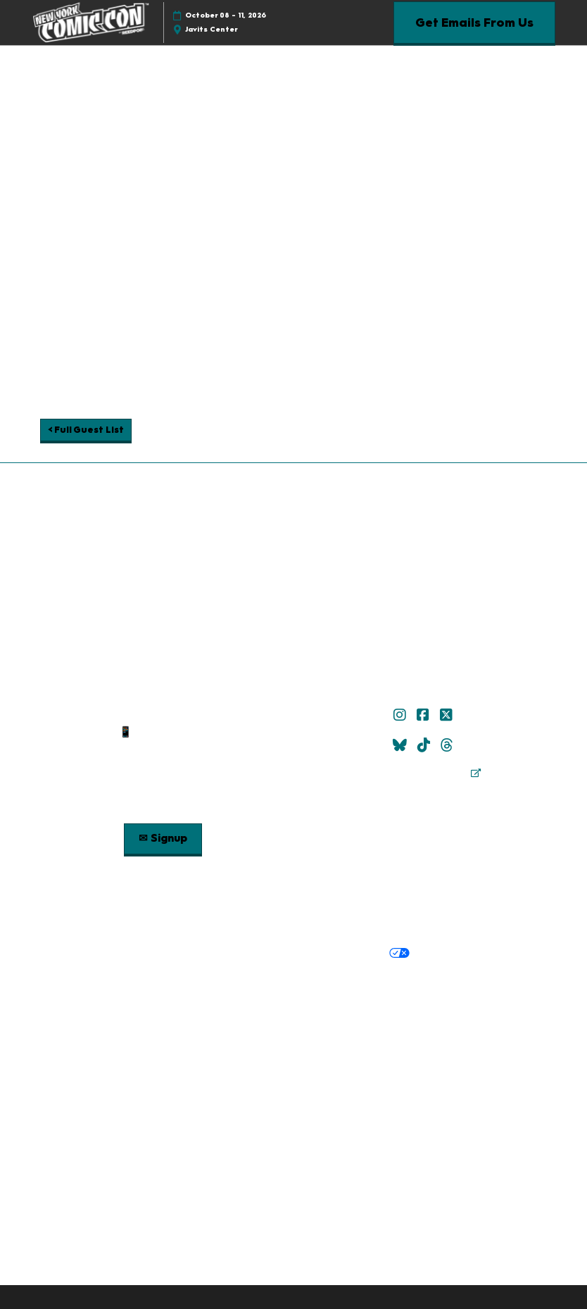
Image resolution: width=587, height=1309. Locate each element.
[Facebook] (425, 715)
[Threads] (449, 745)
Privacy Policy (170, 953)
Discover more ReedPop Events (296, 983)
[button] (474, 22)
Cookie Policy (244, 953)
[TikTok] (425, 745)
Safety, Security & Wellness (442, 924)
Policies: (99, 924)
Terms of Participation (316, 924)
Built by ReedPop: (166, 983)
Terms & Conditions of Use (190, 924)
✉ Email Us (163, 714)
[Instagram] (401, 715)
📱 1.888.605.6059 (163, 732)
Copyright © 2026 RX (294, 1044)
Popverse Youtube (424, 851)
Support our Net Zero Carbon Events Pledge (260, 1017)
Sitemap (162, 766)
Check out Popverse (424, 834)
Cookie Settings (456, 953)
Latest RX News (420, 983)
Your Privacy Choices (347, 954)
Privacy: (111, 953)
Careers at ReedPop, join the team (230, 1000)
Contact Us (162, 748)
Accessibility (408, 1017)
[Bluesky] (401, 745)
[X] (448, 715)
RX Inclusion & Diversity (379, 1000)
